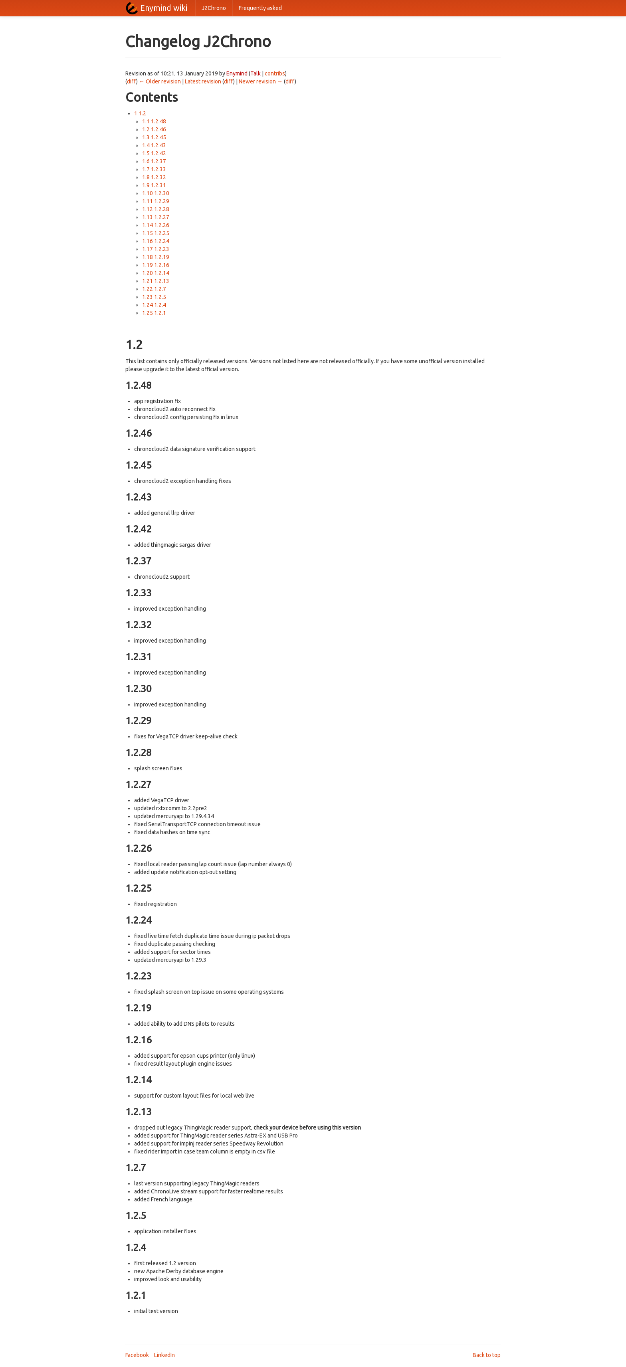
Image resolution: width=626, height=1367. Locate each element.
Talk (255, 73)
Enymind (237, 73)
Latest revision (203, 81)
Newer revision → (261, 81)
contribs (275, 73)
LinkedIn (164, 1355)
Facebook (137, 1355)
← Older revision (160, 81)
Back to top (487, 1355)
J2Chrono (214, 8)
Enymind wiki (163, 7)
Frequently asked (260, 8)
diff (131, 81)
